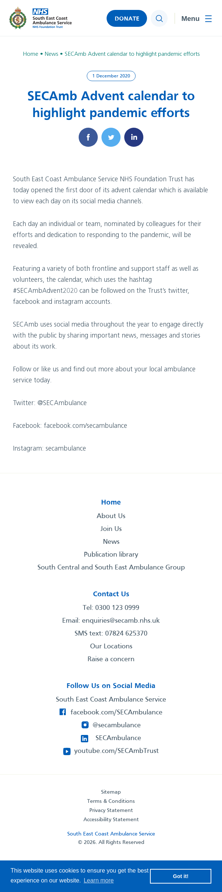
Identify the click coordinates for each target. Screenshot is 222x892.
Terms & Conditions (111, 801)
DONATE (127, 19)
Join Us (111, 529)
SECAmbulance (118, 738)
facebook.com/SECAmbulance (116, 712)
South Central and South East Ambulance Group (111, 567)
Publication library (111, 554)
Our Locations (111, 646)
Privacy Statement (111, 810)
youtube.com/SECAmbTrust (116, 751)
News (111, 542)
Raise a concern (111, 659)
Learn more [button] (99, 880)
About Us (111, 516)
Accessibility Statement (111, 819)
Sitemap (111, 792)
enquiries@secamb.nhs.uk (121, 621)
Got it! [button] (181, 876)
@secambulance (117, 725)
